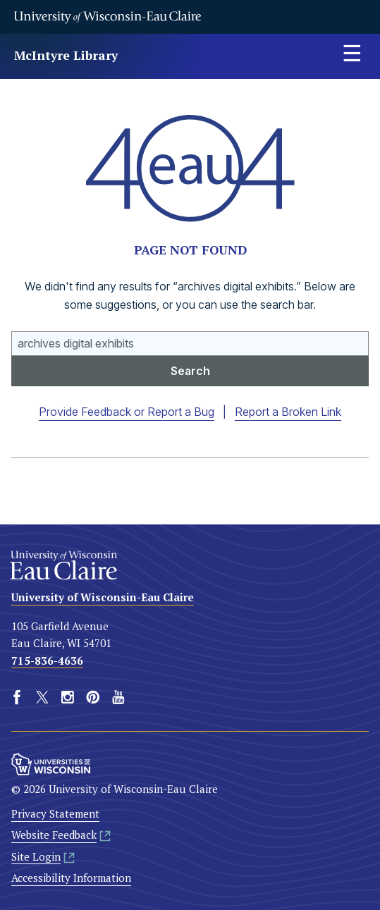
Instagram (67, 697)
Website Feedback (54, 835)
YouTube (118, 697)
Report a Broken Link (288, 412)
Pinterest (93, 697)
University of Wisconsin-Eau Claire (107, 17)
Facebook (17, 697)
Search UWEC (11, 331)
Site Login (36, 856)
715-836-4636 (47, 660)
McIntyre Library (66, 55)
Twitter (42, 697)
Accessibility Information (71, 878)
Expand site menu (352, 56)
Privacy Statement (55, 813)
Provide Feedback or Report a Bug (126, 412)
